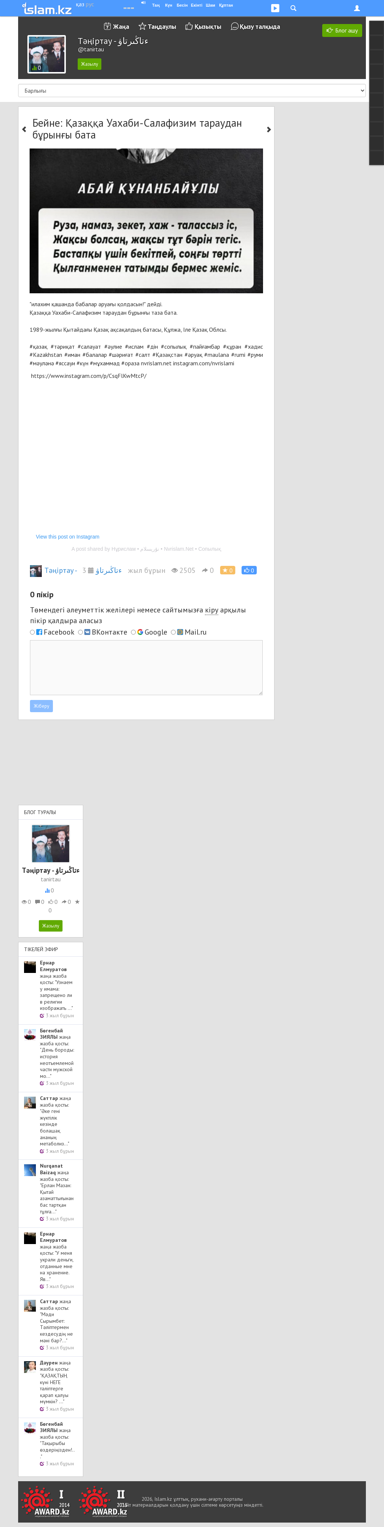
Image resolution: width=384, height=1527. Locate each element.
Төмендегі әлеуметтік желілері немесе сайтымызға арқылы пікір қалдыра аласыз (138, 615)
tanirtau (51, 879)
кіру (211, 610)
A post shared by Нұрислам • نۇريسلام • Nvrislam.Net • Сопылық (146, 549)
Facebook (59, 632)
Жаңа (121, 26)
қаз (80, 4)
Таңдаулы (162, 26)
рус (90, 4)
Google (156, 632)
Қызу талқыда (260, 26)
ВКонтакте (109, 632)
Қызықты (208, 26)
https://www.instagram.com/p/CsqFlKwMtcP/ (88, 375)
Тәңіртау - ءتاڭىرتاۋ (76, 570)
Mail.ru (196, 632)
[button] (249, 570)
